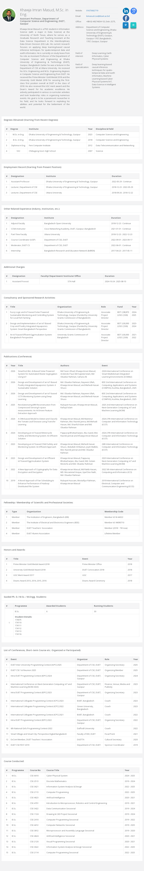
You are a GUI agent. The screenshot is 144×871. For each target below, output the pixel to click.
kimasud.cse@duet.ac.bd (98, 16)
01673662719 (92, 10)
